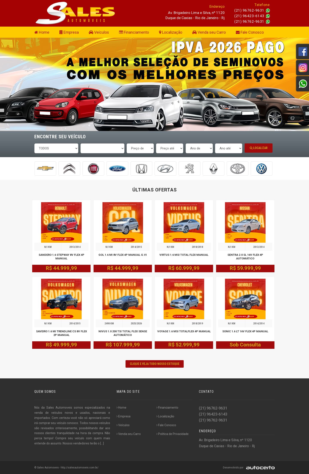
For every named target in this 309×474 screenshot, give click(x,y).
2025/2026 (136, 323)
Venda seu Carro (209, 32)
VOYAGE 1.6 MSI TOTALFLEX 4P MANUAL (184, 331)
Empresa (69, 32)
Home (41, 32)
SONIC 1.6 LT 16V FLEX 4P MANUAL (245, 331)
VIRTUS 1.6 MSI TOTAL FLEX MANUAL (183, 254)
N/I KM (48, 246)
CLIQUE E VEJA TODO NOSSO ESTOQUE (154, 364)
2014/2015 (136, 246)
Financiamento (134, 32)
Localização (170, 32)
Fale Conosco (250, 32)
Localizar (259, 148)
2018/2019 (197, 323)
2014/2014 (258, 323)
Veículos (99, 32)
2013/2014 (74, 246)
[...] (102, 443)
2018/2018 (197, 246)
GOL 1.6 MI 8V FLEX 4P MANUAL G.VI (122, 254)
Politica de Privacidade (172, 434)
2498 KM (109, 323)
